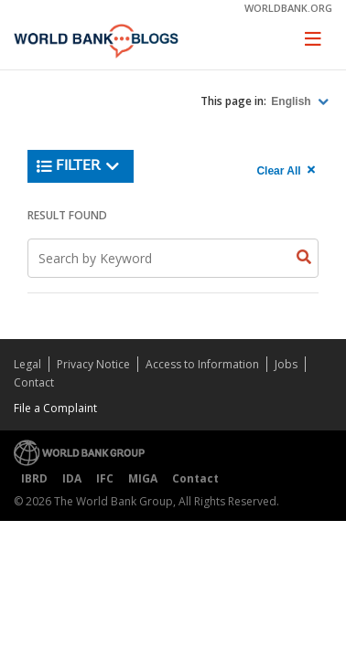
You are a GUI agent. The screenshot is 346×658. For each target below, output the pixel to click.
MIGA (142, 478)
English (292, 101)
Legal (27, 364)
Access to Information (202, 364)
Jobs (286, 364)
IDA (71, 478)
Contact (34, 382)
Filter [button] (78, 166)
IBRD (34, 478)
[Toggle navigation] (313, 38)
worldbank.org (288, 8)
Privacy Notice (93, 364)
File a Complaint (55, 408)
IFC (105, 478)
